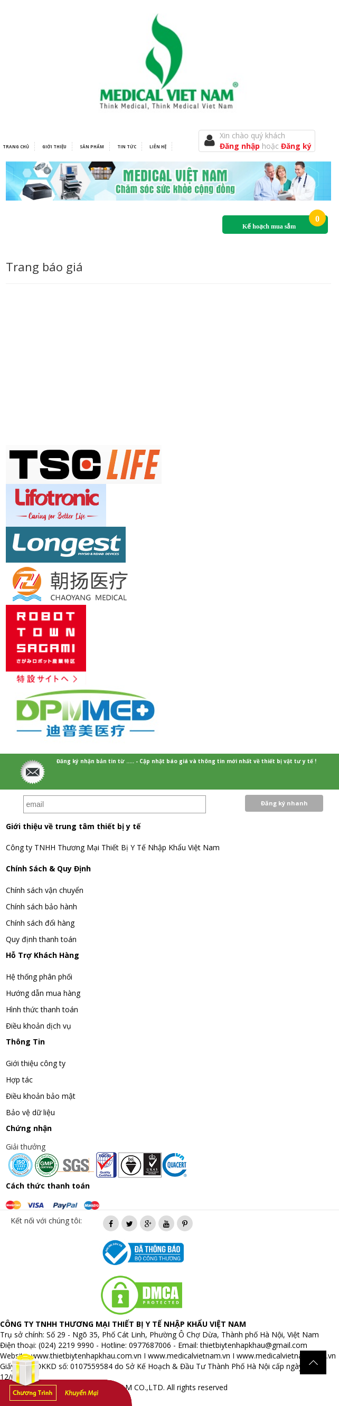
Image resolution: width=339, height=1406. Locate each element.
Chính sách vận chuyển (44, 890)
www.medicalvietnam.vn (189, 1356)
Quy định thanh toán (41, 939)
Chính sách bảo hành (41, 906)
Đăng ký (296, 146)
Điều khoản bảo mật (41, 1096)
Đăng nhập (241, 146)
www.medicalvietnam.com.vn (286, 1356)
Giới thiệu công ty (35, 1063)
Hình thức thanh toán (42, 1009)
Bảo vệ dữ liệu (30, 1112)
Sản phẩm (92, 146)
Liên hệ (157, 146)
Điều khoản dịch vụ (38, 1026)
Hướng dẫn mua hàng (43, 993)
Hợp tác (19, 1080)
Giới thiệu (54, 146)
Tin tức (126, 146)
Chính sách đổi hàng (40, 923)
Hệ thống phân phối (39, 977)
